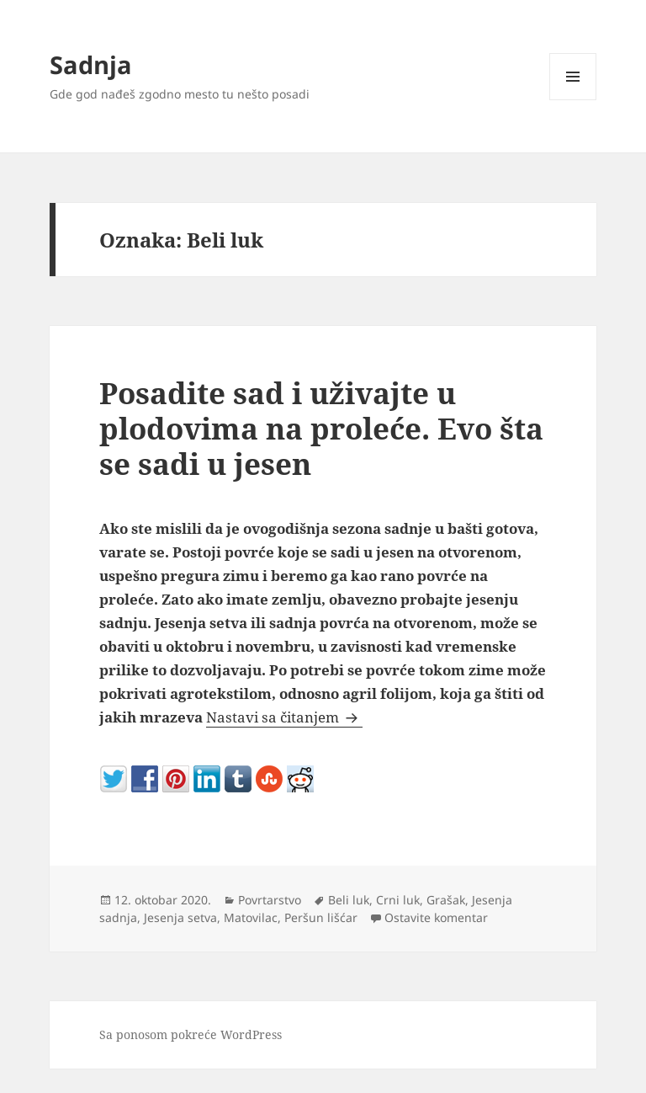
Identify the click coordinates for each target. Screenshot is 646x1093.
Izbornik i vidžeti (573, 99)
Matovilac (251, 917)
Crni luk (398, 900)
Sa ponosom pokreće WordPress (190, 1034)
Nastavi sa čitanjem (284, 717)
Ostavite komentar (436, 917)
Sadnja (91, 64)
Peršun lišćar (320, 917)
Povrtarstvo (269, 900)
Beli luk (348, 900)
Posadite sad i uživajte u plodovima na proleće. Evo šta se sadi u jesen (321, 428)
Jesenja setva (180, 917)
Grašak (445, 900)
